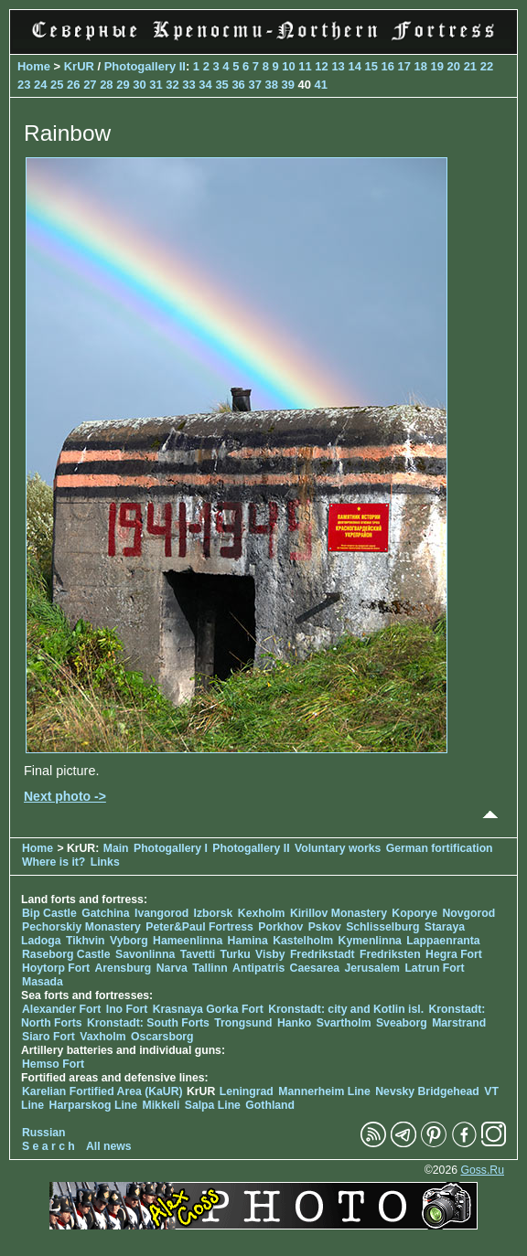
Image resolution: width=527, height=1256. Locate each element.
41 (321, 84)
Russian (44, 1132)
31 (155, 84)
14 (354, 66)
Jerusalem (372, 968)
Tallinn (210, 968)
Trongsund (243, 1023)
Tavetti (198, 954)
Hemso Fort (53, 1064)
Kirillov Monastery (338, 913)
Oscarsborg (162, 1036)
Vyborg (129, 940)
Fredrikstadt (322, 954)
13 (337, 66)
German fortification (439, 848)
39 (288, 84)
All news (109, 1146)
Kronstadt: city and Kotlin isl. (346, 1009)
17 (404, 66)
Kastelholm (303, 940)
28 (106, 84)
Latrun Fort (434, 968)
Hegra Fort (453, 954)
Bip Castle (49, 913)
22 (486, 66)
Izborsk (213, 913)
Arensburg (122, 968)
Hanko (294, 1023)
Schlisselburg (382, 927)
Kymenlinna (370, 940)
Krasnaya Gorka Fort (208, 1009)
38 (270, 84)
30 (139, 84)
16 (387, 66)
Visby (270, 954)
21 (470, 66)
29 (122, 84)
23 (23, 84)
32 (172, 84)
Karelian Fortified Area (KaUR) (102, 1091)
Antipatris (258, 968)
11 (304, 66)
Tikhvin (85, 940)
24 (40, 84)
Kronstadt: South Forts (148, 1023)
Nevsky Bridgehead (427, 1091)
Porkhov (280, 927)
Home (33, 66)
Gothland (270, 1105)
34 (205, 84)
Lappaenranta (442, 940)
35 (221, 84)
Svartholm (344, 1023)
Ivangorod (161, 913)
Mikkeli (161, 1105)
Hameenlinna (187, 940)
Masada (42, 981)
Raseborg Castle (66, 954)
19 (437, 66)
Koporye (414, 913)
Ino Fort (127, 1009)
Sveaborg (401, 1023)
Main (116, 848)
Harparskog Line (93, 1105)
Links (105, 862)
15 (370, 66)
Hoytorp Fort (56, 968)
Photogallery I (171, 848)
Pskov (324, 927)
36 (237, 84)
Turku (235, 954)
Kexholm (261, 913)
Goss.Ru (482, 1170)
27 (89, 84)
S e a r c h (48, 1146)
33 (188, 84)
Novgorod (468, 913)
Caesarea (314, 968)
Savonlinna (145, 954)
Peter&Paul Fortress (199, 927)
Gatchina (105, 913)
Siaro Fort (48, 1036)
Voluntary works (339, 848)
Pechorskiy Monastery (81, 927)
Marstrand (459, 1023)
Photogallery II (145, 66)
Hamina (248, 940)
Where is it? (53, 862)
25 (56, 84)
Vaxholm (102, 1036)
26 (73, 84)
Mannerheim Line (324, 1091)
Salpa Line (213, 1105)
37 (254, 84)
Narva (172, 968)
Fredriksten (390, 954)
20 (453, 66)
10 (288, 66)
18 (420, 66)
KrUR (79, 66)
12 (321, 66)
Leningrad (247, 1091)
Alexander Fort (61, 1009)
